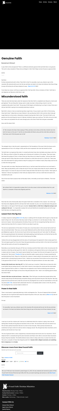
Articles (45, 2)
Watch (55, 2)
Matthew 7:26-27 (49, 138)
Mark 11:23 (50, 294)
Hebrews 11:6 (49, 193)
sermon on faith (8, 357)
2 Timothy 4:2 (18, 254)
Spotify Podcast (6, 409)
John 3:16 (9, 282)
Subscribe (40, 353)
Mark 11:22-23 (31, 86)
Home (40, 2)
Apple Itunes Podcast (7, 407)
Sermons (50, 2)
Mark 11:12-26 (20, 218)
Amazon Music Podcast (8, 405)
